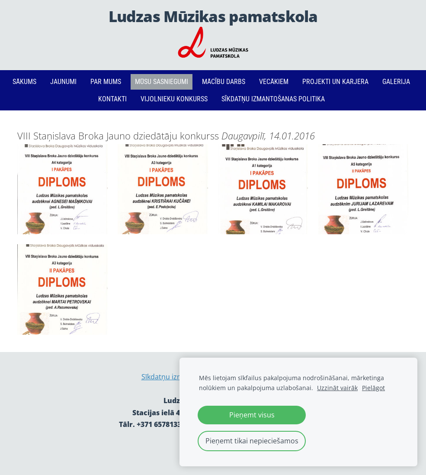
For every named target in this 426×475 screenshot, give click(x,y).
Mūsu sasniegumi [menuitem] (161, 82)
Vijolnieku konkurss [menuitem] (174, 99)
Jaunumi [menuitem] (63, 82)
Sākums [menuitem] (24, 82)
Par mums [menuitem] (105, 82)
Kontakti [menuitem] (112, 99)
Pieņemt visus (252, 415)
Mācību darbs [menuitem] (223, 82)
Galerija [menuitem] (396, 82)
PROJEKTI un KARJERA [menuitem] (335, 82)
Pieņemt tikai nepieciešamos (251, 441)
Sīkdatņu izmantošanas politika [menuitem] (273, 99)
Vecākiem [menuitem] (273, 82)
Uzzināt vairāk (337, 388)
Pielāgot (373, 388)
